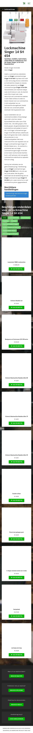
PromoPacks (25, 218)
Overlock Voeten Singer (10, 224)
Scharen (13, 221)
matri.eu (7, 730)
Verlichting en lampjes (10, 234)
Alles (4, 218)
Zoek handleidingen (16, 719)
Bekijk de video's (16, 704)
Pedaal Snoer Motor (9, 230)
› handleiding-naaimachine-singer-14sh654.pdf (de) (16, 194)
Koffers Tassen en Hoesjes (11, 227)
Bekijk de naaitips (16, 676)
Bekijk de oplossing (16, 690)
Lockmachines (8, 9)
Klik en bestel (16, 269)
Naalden (5, 221)
